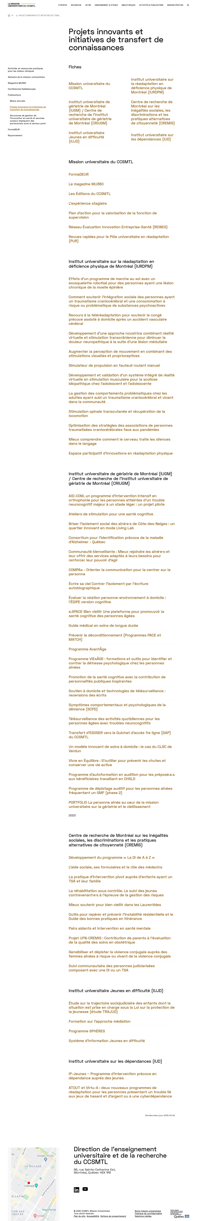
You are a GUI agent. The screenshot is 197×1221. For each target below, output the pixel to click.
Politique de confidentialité (148, 1213)
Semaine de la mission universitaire (26, 77)
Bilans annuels (17, 101)
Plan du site (79, 1216)
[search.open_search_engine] (188, 5)
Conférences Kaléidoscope (22, 89)
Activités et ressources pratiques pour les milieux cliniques (25, 69)
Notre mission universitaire (148, 1211)
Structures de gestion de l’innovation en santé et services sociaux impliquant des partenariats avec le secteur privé (28, 119)
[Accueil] (11, 15)
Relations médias (143, 1216)
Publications (14, 95)
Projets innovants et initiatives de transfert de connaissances (28, 108)
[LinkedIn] (76, 1189)
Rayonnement (15, 135)
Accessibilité (93, 1216)
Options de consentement (113, 1216)
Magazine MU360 (17, 83)
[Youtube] (85, 1189)
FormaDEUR (14, 129)
